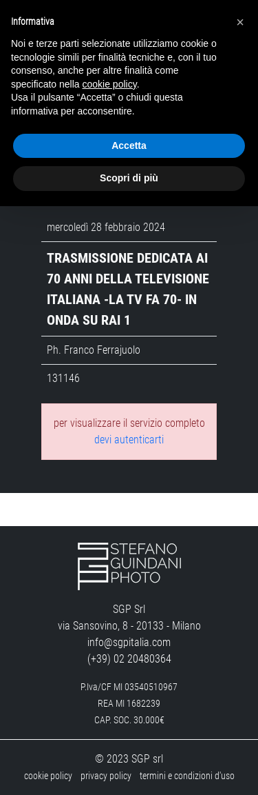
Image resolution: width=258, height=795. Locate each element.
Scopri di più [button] (129, 177)
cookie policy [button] (110, 84)
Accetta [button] (129, 145)
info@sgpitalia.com (129, 642)
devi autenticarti (129, 439)
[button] (240, 22)
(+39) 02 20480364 (129, 658)
